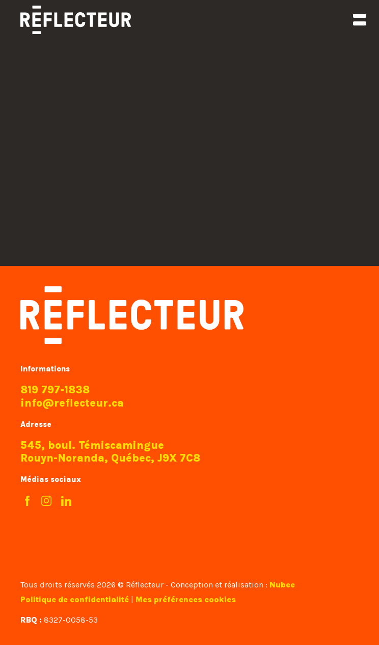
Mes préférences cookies (186, 599)
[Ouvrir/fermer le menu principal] (359, 19)
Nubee (282, 584)
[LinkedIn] (66, 501)
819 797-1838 (55, 390)
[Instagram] (46, 501)
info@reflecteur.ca (72, 403)
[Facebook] (27, 501)
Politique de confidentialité (74, 599)
